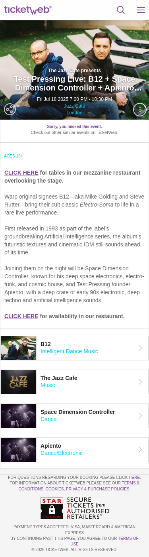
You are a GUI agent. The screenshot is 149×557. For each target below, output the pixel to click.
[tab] (74, 348)
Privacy (74, 489)
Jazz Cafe (74, 106)
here (134, 477)
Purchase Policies (108, 489)
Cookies (55, 489)
